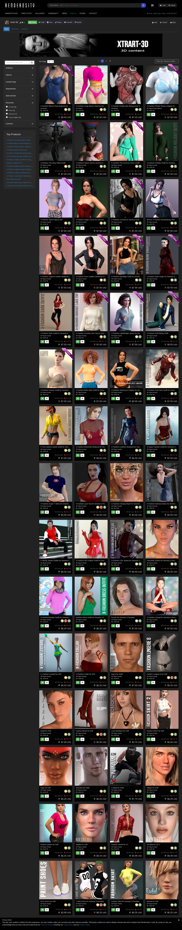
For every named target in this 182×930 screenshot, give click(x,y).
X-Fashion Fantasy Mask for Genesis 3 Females (130, 504)
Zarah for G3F (45, 731)
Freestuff (68, 22)
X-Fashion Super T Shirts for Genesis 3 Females (59, 504)
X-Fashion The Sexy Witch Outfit (18, 140)
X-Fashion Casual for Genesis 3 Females (163, 617)
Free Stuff (26, 13)
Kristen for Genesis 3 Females (123, 617)
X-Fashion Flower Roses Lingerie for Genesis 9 (23, 147)
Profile (42, 22)
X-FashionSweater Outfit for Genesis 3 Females (58, 617)
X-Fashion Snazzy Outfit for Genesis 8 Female (58, 390)
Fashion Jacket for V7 (14, 163)
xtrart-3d (45, 110)
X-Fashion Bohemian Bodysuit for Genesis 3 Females (96, 447)
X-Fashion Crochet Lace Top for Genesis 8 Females (96, 333)
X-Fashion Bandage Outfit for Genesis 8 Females (130, 276)
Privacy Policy (84, 925)
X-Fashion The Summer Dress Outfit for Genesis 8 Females (28, 186)
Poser (82, 13)
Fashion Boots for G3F (84, 731)
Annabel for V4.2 (153, 844)
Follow (32, 22)
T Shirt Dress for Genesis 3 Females (90, 901)
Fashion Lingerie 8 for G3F (157, 674)
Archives (24, 29)
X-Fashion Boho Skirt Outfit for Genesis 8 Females (95, 390)
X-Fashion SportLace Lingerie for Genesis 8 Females (25, 182)
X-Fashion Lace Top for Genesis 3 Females (92, 504)
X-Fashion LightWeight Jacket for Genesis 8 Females (131, 333)
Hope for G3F (45, 788)
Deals (73, 13)
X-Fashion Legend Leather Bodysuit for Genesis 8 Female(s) (28, 169)
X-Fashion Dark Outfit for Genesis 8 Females (57, 333)
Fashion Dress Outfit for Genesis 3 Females (93, 617)
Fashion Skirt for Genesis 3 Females (125, 901)
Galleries (40, 13)
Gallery (58, 22)
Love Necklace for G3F (120, 731)
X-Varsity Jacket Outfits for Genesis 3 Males (57, 560)
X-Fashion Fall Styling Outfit (157, 333)
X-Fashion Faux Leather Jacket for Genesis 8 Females (97, 276)
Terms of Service (47, 925)
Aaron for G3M (117, 674)
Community (53, 13)
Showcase (15, 29)
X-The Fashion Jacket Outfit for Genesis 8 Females (24, 156)
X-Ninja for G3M (117, 788)
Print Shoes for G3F (13, 179)
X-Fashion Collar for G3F (85, 674)
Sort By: (166, 61)
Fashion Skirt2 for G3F (155, 731)
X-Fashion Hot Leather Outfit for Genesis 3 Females (96, 560)
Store (49, 22)
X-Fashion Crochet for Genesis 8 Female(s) (128, 220)
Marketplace (11, 13)
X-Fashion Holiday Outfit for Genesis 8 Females (23, 160)
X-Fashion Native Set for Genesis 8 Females (22, 166)
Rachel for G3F (153, 901)
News (64, 13)
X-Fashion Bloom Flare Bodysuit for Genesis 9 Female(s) (27, 143)
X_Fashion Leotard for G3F (51, 674)
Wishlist (78, 22)
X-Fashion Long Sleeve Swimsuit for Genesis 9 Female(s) (27, 176)
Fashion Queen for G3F (49, 844)
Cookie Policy (68, 925)
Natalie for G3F (82, 844)
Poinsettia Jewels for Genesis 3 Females (162, 560)
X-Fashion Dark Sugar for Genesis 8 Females (164, 276)
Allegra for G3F (153, 788)
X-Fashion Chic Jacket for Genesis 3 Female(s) (129, 560)
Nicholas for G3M (82, 788)
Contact (93, 13)
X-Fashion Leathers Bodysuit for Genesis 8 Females (25, 173)
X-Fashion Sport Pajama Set (16, 150)
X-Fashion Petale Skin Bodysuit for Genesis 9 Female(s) (26, 153)
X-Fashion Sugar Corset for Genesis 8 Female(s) (95, 220)
